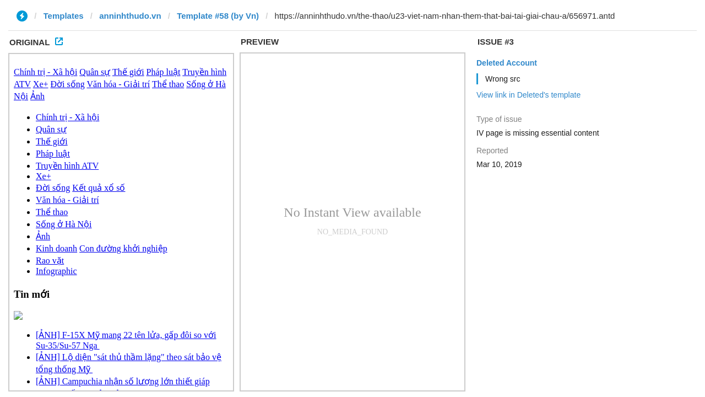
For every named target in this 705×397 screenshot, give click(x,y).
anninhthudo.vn (130, 15)
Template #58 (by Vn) (218, 15)
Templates (64, 15)
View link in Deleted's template (528, 94)
